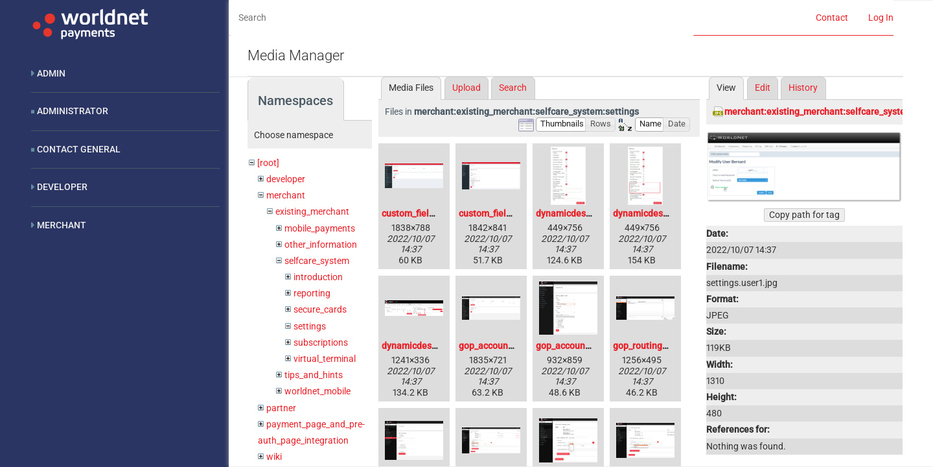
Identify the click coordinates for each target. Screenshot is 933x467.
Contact (832, 17)
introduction (318, 277)
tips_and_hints (313, 375)
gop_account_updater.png (512, 346)
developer (285, 179)
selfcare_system (316, 261)
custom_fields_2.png (501, 213)
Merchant (61, 225)
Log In (880, 17)
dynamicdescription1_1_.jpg (669, 213)
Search (513, 87)
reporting (312, 293)
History (803, 87)
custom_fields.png (419, 213)
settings (310, 326)
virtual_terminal (325, 358)
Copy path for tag (804, 215)
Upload (466, 87)
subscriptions (321, 342)
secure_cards (320, 309)
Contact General (79, 149)
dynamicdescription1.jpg (586, 213)
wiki (274, 456)
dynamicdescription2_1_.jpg (439, 346)
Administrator (72, 111)
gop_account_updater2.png (592, 346)
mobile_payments (319, 228)
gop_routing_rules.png (659, 346)
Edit (762, 87)
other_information (320, 244)
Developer (62, 187)
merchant (285, 195)
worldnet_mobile (317, 391)
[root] (268, 163)
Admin (51, 73)
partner (281, 408)
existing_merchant (312, 211)
